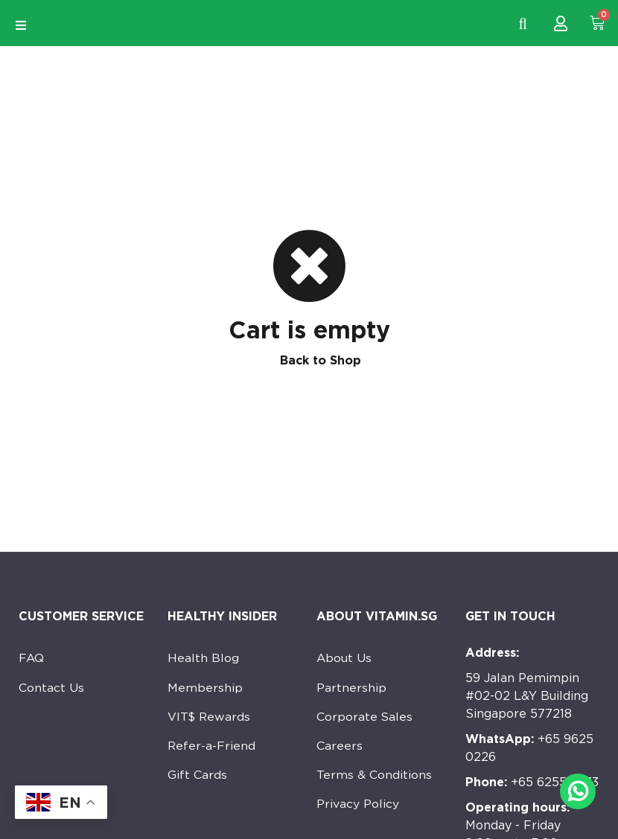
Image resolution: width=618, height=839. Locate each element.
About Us (344, 659)
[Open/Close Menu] (20, 26)
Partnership (351, 688)
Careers (339, 748)
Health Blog (203, 659)
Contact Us (52, 688)
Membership (205, 688)
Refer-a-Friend (212, 748)
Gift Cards (198, 778)
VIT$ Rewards (210, 718)
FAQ (32, 659)
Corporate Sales (365, 718)
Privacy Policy (357, 807)
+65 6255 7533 (532, 782)
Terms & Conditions (374, 778)
